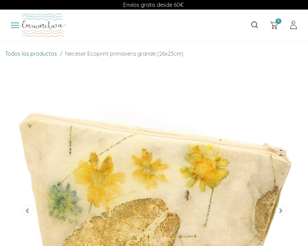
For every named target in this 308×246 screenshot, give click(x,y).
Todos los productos (31, 53)
